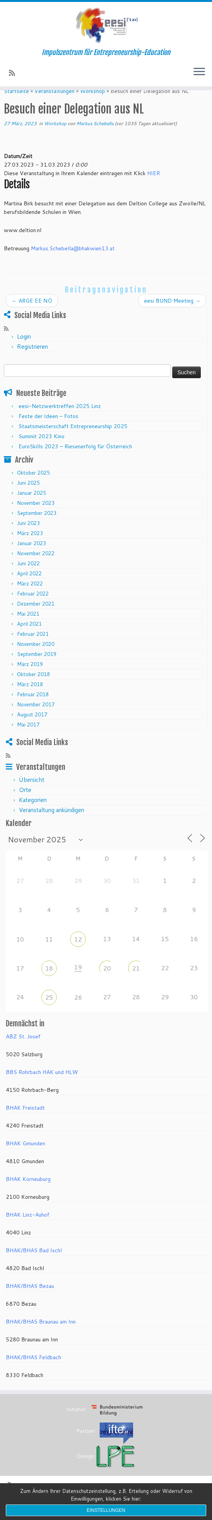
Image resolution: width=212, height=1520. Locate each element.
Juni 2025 (28, 496)
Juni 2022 (28, 576)
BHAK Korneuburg (28, 1192)
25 (49, 1010)
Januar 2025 (31, 506)
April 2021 (29, 637)
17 (20, 981)
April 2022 (29, 587)
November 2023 (35, 516)
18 (49, 981)
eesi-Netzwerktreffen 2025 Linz (60, 419)
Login (24, 350)
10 (20, 952)
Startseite (16, 104)
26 (78, 1010)
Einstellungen (105, 1510)
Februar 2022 (33, 607)
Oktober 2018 (33, 687)
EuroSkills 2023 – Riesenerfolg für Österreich (75, 459)
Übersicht (31, 793)
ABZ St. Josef (23, 1050)
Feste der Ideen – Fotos (48, 429)
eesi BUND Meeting (172, 314)
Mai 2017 (28, 738)
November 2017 (35, 717)
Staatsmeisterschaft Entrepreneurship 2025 (73, 439)
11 (49, 952)
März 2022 (30, 597)
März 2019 (30, 677)
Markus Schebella (95, 136)
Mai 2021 (28, 627)
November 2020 (35, 657)
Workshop (92, 104)
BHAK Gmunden (25, 1157)
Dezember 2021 (35, 617)
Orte (25, 803)
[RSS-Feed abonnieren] (14, 73)
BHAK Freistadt (25, 1121)
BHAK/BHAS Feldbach (33, 1371)
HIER (153, 186)
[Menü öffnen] (199, 72)
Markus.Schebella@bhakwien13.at (73, 262)
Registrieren (32, 360)
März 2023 (30, 546)
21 (136, 981)
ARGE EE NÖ (32, 314)
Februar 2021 (33, 647)
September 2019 (36, 667)
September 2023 (36, 526)
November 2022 (35, 566)
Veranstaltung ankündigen (51, 823)
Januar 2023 (31, 556)
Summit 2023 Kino (41, 449)
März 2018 (30, 697)
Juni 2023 (28, 536)
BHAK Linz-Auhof (27, 1228)
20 (107, 981)
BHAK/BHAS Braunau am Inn (41, 1335)
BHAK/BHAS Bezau (30, 1299)
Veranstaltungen (54, 104)
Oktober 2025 (33, 486)
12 (78, 952)
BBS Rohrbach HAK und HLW (42, 1086)
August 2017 (32, 728)
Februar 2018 (33, 707)
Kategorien (33, 813)
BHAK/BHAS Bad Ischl (34, 1264)
